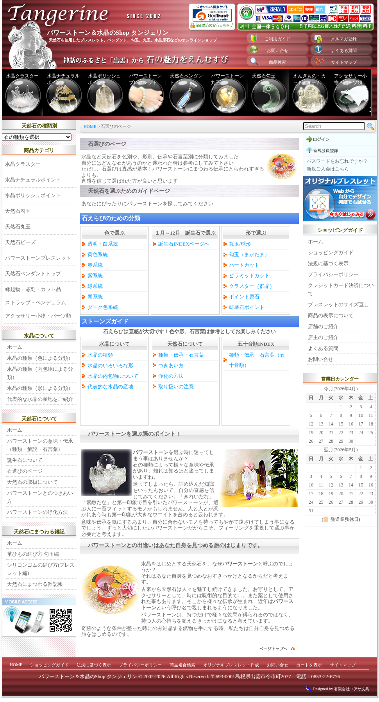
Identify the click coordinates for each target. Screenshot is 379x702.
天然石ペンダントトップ (33, 273)
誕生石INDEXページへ (183, 244)
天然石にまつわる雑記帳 (35, 584)
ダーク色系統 (103, 307)
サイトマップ (344, 62)
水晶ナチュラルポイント (63, 79)
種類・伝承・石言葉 (181, 355)
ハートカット (244, 265)
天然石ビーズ (20, 242)
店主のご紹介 (323, 337)
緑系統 (95, 286)
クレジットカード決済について (341, 289)
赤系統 (95, 265)
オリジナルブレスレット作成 (231, 665)
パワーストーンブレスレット (145, 79)
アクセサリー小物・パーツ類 (350, 79)
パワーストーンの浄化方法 (37, 512)
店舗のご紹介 (323, 326)
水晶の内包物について (113, 376)
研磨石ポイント (247, 307)
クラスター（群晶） (252, 286)
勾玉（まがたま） (249, 254)
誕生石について (25, 460)
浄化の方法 (171, 376)
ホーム (14, 347)
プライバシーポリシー (333, 274)
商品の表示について (331, 315)
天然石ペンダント (186, 79)
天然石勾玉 (263, 76)
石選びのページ (25, 471)
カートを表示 (309, 665)
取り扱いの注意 (176, 387)
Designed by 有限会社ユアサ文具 (337, 689)
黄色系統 (98, 254)
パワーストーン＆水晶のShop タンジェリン (88, 676)
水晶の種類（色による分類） (40, 358)
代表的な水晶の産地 (110, 387)
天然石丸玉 (17, 227)
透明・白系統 (103, 244)
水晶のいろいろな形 (110, 365)
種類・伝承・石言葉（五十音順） (257, 360)
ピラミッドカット (249, 275)
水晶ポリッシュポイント (104, 79)
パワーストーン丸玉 (227, 79)
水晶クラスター (22, 76)
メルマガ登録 (344, 38)
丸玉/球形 (240, 244)
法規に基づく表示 (328, 263)
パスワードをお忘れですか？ (337, 161)
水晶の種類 (100, 355)
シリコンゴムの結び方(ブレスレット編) (41, 569)
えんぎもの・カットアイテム (309, 79)
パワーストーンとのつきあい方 (40, 497)
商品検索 (277, 62)
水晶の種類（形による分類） (40, 388)
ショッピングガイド (331, 252)
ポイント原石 (244, 297)
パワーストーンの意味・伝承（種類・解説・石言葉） (40, 445)
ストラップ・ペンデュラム (35, 302)
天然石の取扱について (32, 482)
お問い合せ (277, 50)
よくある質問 (344, 50)
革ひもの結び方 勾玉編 (33, 554)
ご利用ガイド (277, 38)
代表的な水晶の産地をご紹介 (40, 399)
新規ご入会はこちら (328, 169)
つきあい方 (171, 365)
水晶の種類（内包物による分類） (40, 373)
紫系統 (95, 275)
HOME (90, 126)
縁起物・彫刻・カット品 (33, 289)
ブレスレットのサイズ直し (338, 304)
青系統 (95, 297)
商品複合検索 (182, 665)
